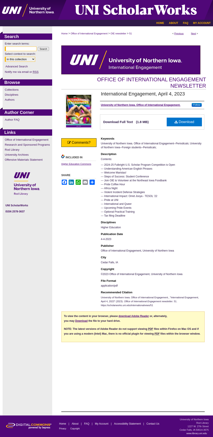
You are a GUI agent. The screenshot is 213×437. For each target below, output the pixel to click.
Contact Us (152, 423)
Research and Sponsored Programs (27, 144)
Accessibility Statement (128, 423)
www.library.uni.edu (196, 433)
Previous (179, 33)
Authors (10, 99)
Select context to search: (20, 53)
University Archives (17, 154)
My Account (102, 423)
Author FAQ (12, 119)
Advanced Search (16, 66)
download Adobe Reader (133, 316)
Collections (12, 89)
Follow (196, 104)
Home (64, 33)
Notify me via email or (21, 71)
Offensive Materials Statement (24, 159)
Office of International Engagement (89, 33)
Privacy (63, 428)
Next (193, 33)
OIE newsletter (118, 33)
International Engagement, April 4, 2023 (143, 94)
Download (184, 122)
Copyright (75, 428)
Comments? (79, 142)
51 (130, 33)
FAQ (87, 423)
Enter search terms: (17, 43)
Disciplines (11, 94)
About (75, 423)
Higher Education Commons (76, 164)
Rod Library (12, 149)
